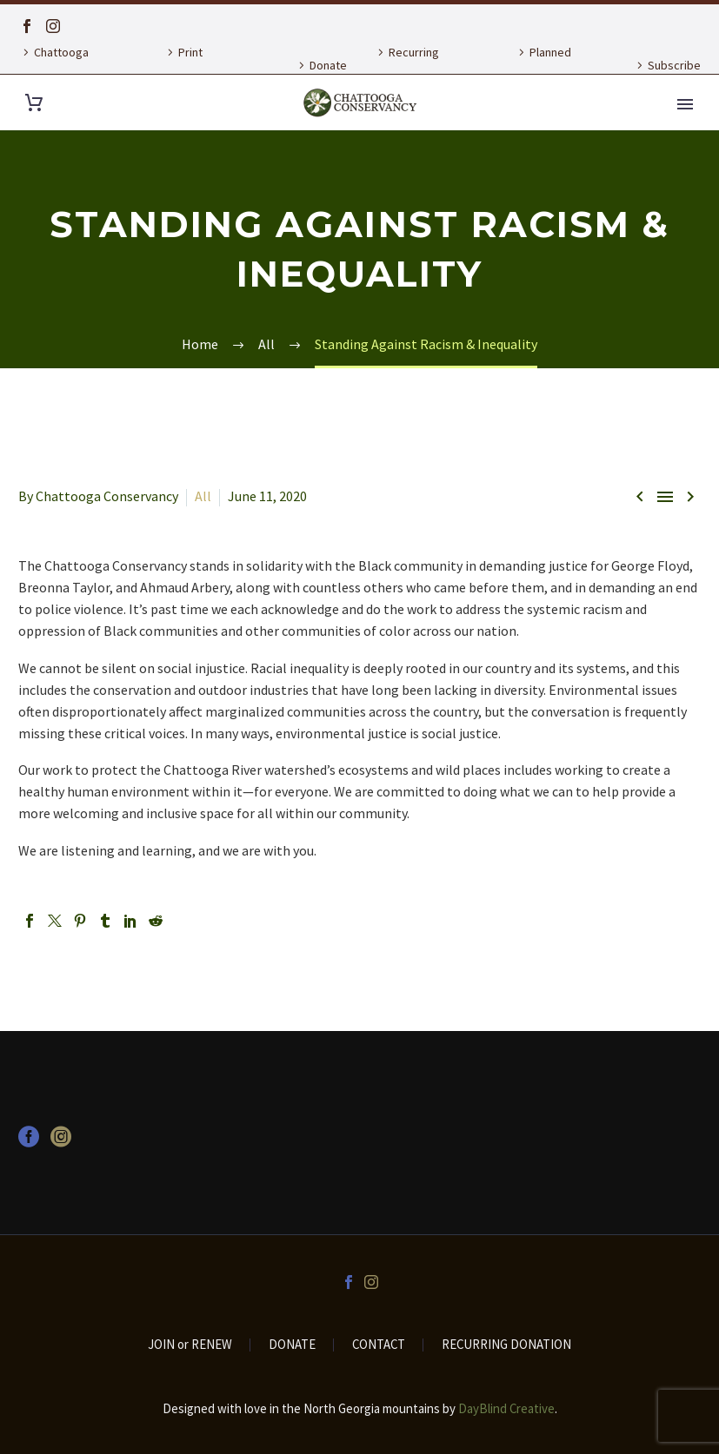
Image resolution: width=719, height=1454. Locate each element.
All (203, 496)
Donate (328, 65)
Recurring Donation (406, 65)
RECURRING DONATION (506, 1345)
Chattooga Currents (53, 65)
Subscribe (674, 65)
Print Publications (194, 65)
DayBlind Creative (506, 1408)
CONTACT (378, 1345)
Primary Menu (685, 104)
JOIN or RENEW (190, 1345)
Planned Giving (542, 65)
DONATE (292, 1345)
